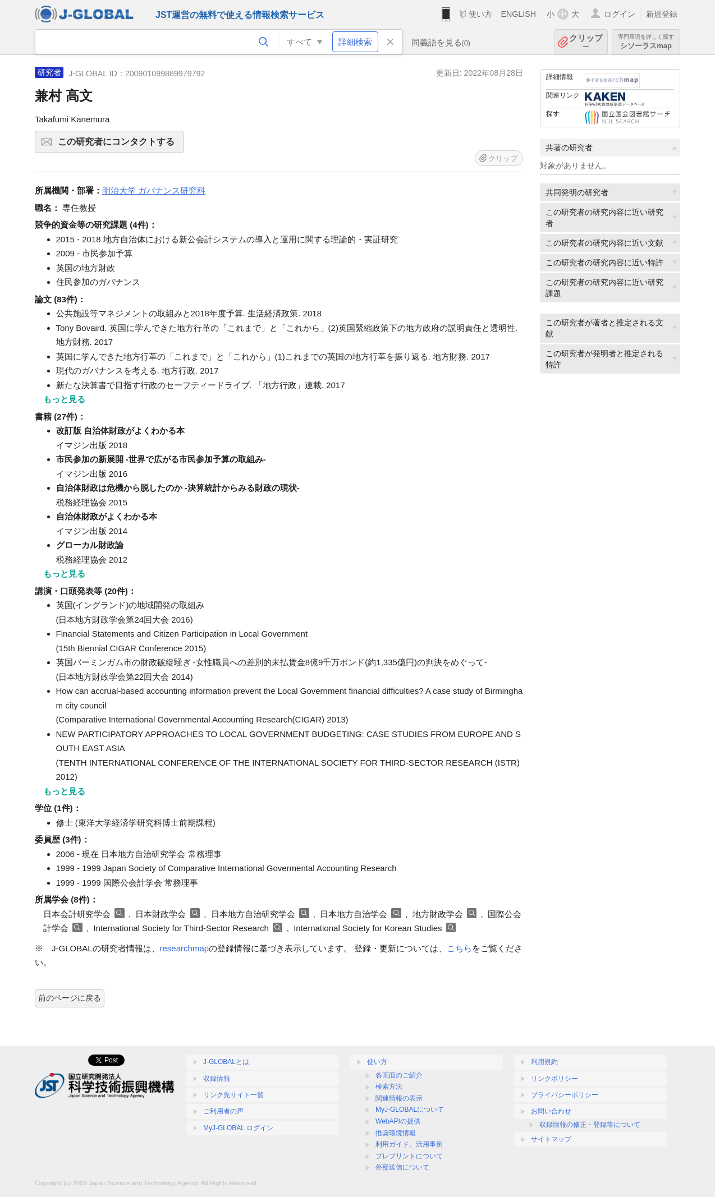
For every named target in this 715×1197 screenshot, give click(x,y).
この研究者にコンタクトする (119, 145)
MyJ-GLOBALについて (409, 1109)
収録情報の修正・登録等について (589, 1125)
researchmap (184, 948)
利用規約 (544, 1062)
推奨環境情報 (395, 1133)
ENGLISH (518, 14)
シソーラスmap (646, 42)
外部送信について (402, 1167)
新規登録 (661, 14)
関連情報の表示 (399, 1098)
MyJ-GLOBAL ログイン (238, 1128)
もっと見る (64, 399)
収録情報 (216, 1079)
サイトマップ (551, 1139)
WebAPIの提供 (397, 1121)
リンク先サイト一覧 (233, 1095)
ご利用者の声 (223, 1111)
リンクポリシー (554, 1079)
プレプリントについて (409, 1156)
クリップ (586, 41)
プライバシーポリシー (564, 1095)
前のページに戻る (69, 997)
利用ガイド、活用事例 (409, 1144)
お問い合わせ (551, 1111)
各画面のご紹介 (399, 1075)
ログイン (619, 14)
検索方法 (388, 1086)
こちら (459, 948)
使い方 (480, 14)
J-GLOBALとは (226, 1062)
